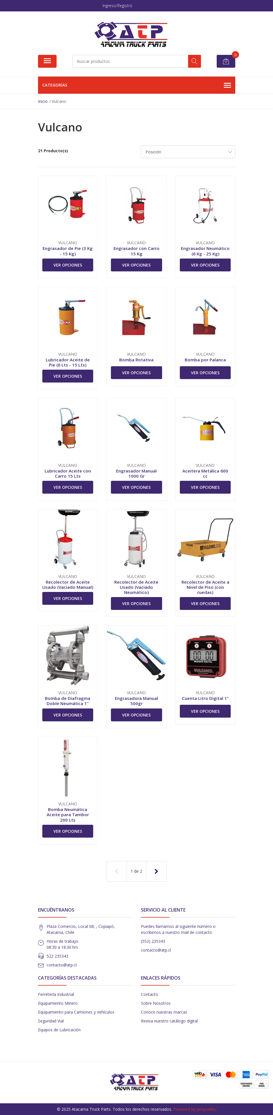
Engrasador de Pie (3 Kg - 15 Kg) (68, 250)
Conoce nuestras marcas (164, 1012)
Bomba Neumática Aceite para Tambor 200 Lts (68, 814)
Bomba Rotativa (136, 360)
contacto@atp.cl (62, 965)
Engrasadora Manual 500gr (136, 700)
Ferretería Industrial (56, 994)
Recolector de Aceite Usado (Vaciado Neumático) (136, 587)
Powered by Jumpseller (194, 1109)
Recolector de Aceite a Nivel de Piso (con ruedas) (205, 587)
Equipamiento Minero (58, 1003)
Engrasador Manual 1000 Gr (136, 473)
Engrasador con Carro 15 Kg (136, 250)
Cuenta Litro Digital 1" (205, 698)
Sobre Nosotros (156, 1003)
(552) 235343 (153, 941)
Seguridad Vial (51, 1021)
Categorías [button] (136, 85)
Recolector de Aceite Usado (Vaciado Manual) (67, 584)
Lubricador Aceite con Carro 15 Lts (68, 473)
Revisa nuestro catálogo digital (169, 1021)
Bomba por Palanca (205, 360)
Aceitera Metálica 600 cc (205, 473)
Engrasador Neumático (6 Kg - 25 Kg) (205, 250)
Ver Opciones (67, 265)
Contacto (149, 994)
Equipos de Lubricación (59, 1029)
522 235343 (57, 956)
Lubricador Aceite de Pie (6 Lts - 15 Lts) (68, 362)
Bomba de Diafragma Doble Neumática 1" (67, 700)
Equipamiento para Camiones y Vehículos (76, 1012)
